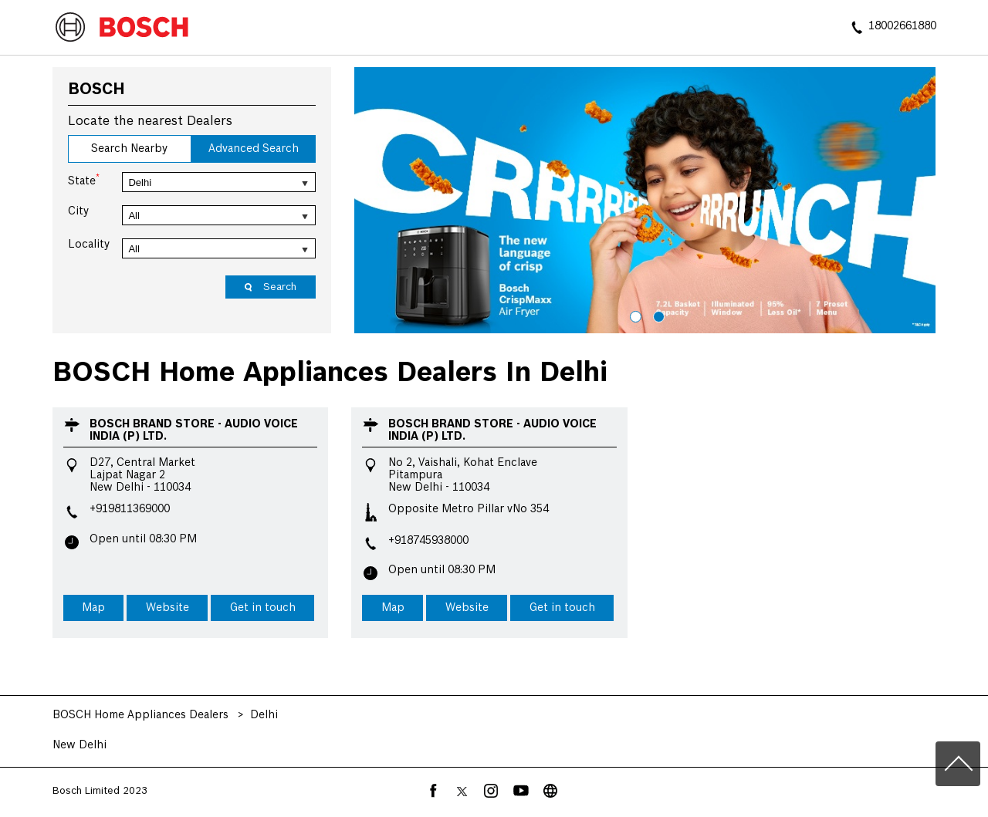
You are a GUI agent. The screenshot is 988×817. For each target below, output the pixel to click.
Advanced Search (253, 148)
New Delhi (79, 745)
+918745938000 (428, 540)
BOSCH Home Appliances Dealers (142, 715)
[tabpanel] (645, 200)
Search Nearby (129, 148)
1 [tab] (634, 315)
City (78, 211)
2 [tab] (657, 315)
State (84, 180)
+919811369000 (130, 509)
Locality (89, 244)
